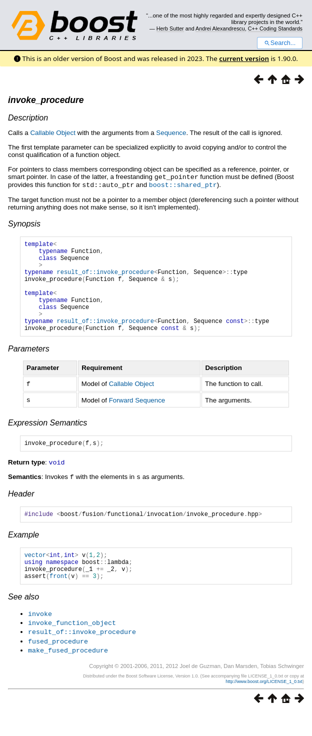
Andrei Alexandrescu (220, 29)
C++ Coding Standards (275, 29)
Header (21, 512)
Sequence (171, 132)
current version (244, 58)
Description (28, 118)
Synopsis (24, 222)
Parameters (29, 367)
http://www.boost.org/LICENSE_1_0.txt (264, 704)
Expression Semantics (47, 440)
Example (23, 554)
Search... (280, 43)
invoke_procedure (46, 100)
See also (23, 622)
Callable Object (52, 132)
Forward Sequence (137, 418)
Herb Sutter (170, 29)
